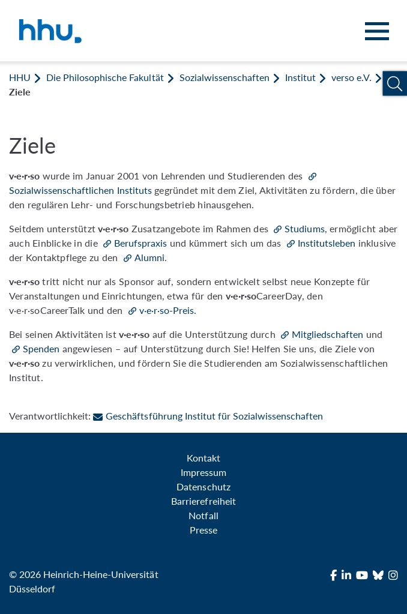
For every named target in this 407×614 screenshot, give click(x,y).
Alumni (149, 257)
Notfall (203, 515)
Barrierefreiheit (203, 501)
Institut (300, 77)
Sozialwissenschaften (224, 77)
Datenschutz (203, 486)
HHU (20, 77)
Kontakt (203, 457)
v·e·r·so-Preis (166, 310)
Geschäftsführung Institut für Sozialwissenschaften (208, 415)
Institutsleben (326, 242)
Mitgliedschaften (327, 334)
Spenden (41, 348)
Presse (203, 529)
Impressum (203, 472)
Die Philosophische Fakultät (104, 77)
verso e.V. (351, 77)
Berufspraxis (140, 242)
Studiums (304, 228)
